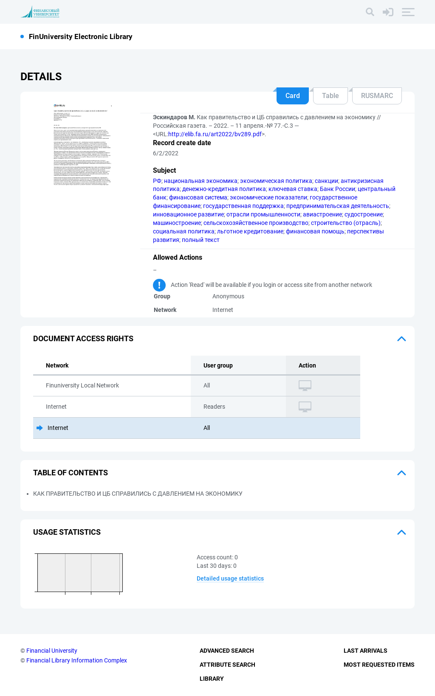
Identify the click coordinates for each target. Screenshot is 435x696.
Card (292, 96)
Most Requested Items (379, 664)
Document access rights (83, 338)
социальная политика (184, 231)
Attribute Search (227, 664)
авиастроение (322, 214)
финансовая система (198, 197)
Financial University (51, 650)
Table (330, 96)
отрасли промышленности (263, 214)
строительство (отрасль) (346, 222)
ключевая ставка (292, 188)
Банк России (337, 188)
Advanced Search (227, 650)
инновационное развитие (188, 214)
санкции (326, 180)
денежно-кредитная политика (224, 188)
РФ (157, 180)
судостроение (364, 214)
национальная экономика (200, 180)
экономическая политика (276, 180)
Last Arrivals (365, 650)
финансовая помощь (315, 231)
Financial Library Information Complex (76, 660)
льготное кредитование (250, 231)
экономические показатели (268, 197)
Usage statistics (67, 532)
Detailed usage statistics (230, 578)
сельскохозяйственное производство (255, 222)
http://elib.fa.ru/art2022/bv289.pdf (215, 134)
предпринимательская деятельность (337, 205)
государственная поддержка (243, 205)
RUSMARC (377, 96)
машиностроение (177, 222)
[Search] (370, 12)
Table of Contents (70, 472)
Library (212, 678)
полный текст (201, 239)
